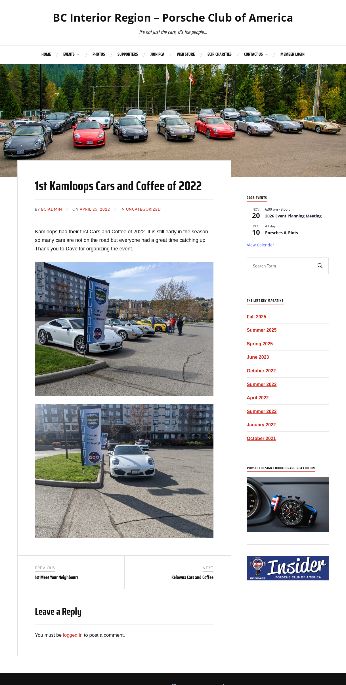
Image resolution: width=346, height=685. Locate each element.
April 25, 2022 (95, 209)
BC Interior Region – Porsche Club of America (173, 17)
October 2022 (261, 370)
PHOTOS (99, 54)
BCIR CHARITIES (219, 54)
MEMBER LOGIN (292, 54)
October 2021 (261, 438)
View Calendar (260, 245)
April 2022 (258, 397)
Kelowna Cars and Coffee (192, 577)
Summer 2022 (262, 384)
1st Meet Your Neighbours (56, 577)
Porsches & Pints (281, 232)
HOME (46, 54)
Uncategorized (143, 209)
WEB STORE (186, 54)
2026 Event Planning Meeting (293, 216)
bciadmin (51, 209)
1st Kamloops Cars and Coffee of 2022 (118, 186)
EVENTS (69, 54)
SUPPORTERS (128, 54)
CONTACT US (253, 54)
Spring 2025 (260, 343)
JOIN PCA (157, 54)
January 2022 (261, 424)
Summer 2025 (262, 330)
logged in (73, 635)
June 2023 (258, 357)
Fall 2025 (256, 316)
